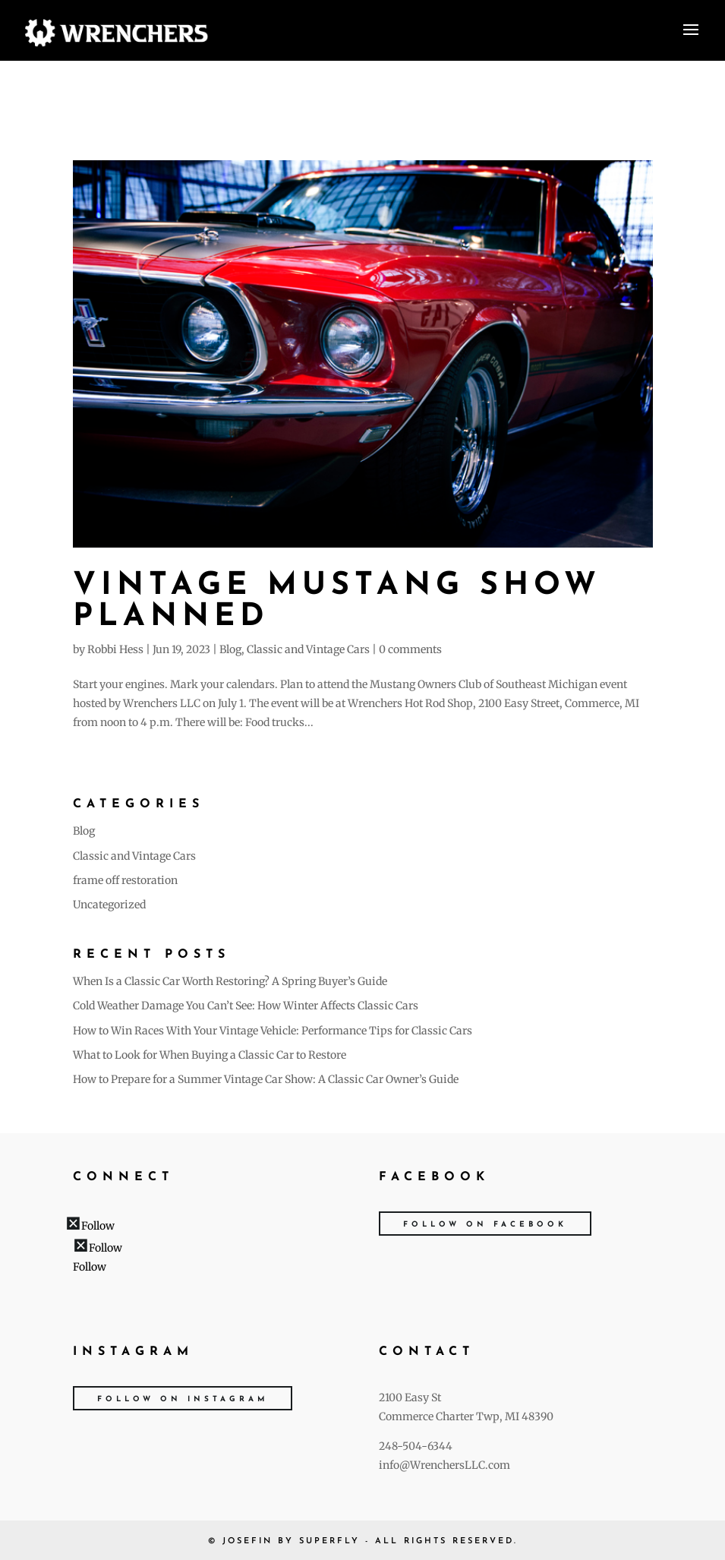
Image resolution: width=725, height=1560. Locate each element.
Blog (230, 649)
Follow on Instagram (182, 1399)
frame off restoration (125, 880)
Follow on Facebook (485, 1225)
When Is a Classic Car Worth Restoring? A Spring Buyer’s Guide (230, 981)
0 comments (410, 649)
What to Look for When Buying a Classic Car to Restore (209, 1055)
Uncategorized (109, 904)
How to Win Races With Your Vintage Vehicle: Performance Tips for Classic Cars (272, 1030)
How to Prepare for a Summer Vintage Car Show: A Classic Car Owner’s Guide (266, 1079)
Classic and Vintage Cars (308, 649)
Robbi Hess (115, 649)
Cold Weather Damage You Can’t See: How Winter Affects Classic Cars (245, 1005)
